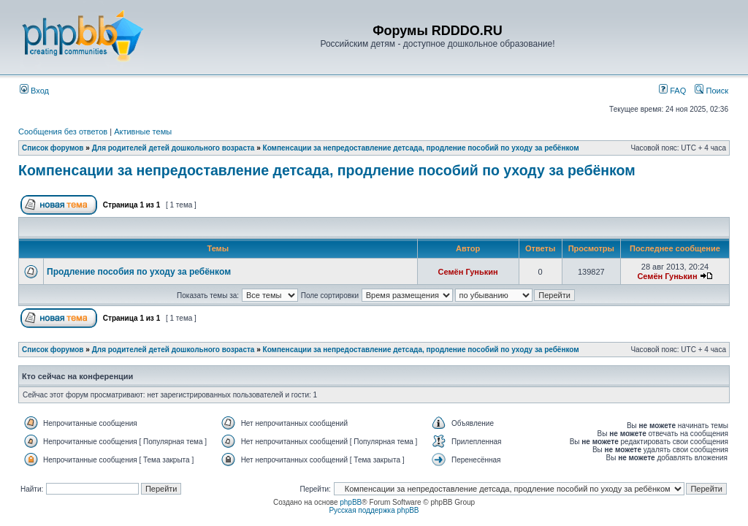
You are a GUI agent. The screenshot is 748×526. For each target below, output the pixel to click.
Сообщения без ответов (62, 131)
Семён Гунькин (468, 271)
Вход (34, 90)
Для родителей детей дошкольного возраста (173, 148)
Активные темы (143, 131)
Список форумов (53, 148)
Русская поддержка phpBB (374, 510)
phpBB (351, 502)
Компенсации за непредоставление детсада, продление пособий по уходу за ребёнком (421, 148)
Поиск (711, 90)
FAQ (672, 90)
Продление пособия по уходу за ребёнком (139, 272)
